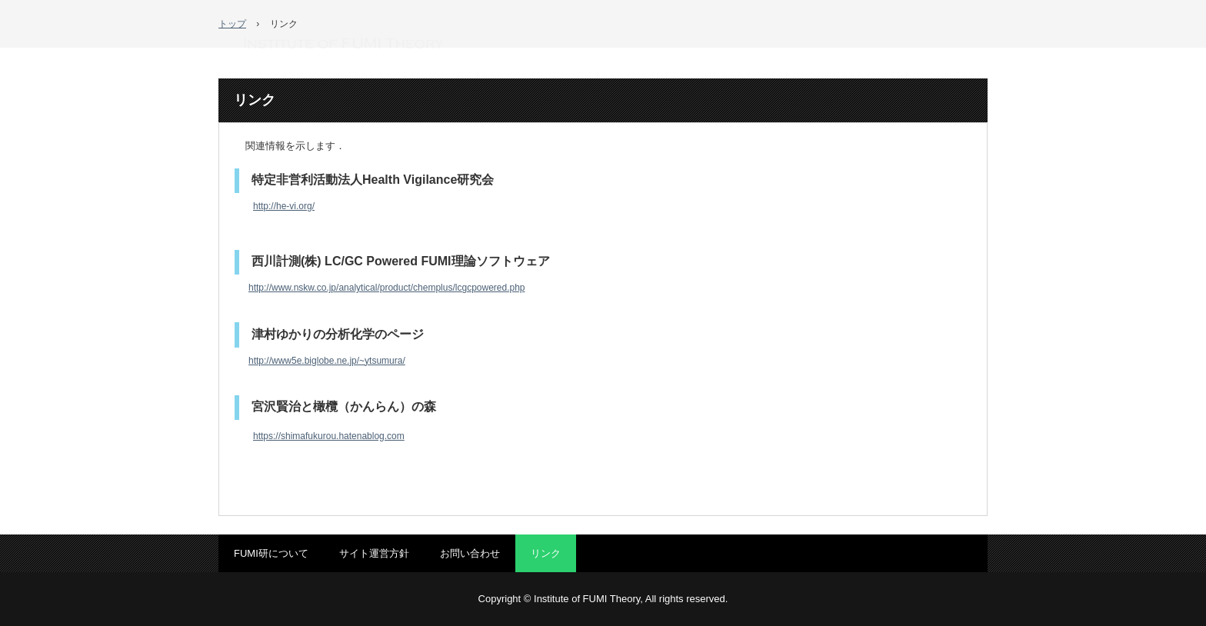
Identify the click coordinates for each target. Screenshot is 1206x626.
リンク (546, 553)
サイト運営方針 (374, 553)
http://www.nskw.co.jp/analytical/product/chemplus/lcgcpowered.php (386, 287)
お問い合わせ (470, 553)
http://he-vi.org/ (284, 206)
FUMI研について (271, 553)
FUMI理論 (344, 44)
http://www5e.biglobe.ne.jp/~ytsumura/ (326, 360)
